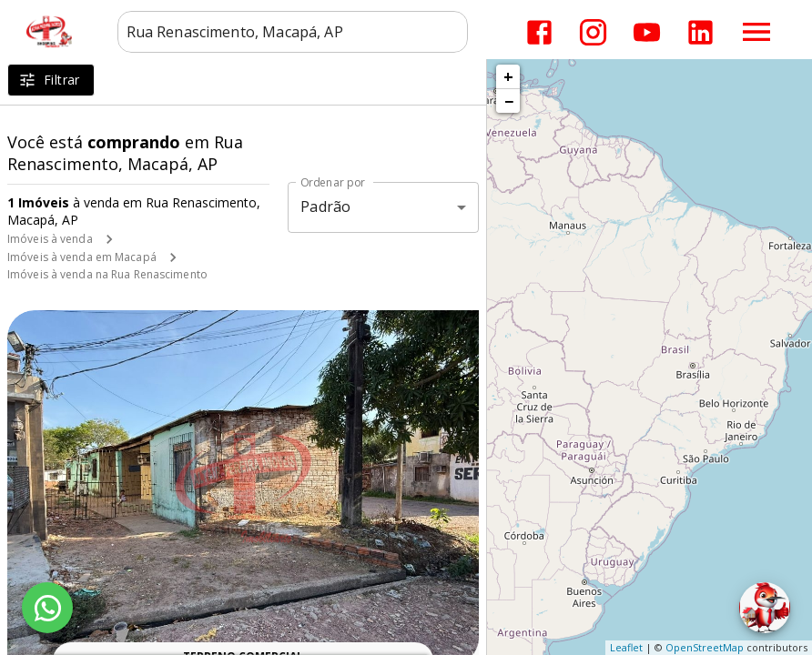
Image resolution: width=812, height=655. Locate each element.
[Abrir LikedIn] (700, 32)
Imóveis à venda (50, 239)
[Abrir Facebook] (539, 32)
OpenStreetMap (704, 647)
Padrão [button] (325, 206)
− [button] (508, 101)
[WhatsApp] (47, 607)
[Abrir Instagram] (593, 32)
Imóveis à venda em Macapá (82, 257)
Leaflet (626, 647)
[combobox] (292, 32)
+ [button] (508, 76)
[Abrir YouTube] (647, 32)
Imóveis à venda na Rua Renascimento (107, 274)
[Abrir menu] (756, 32)
